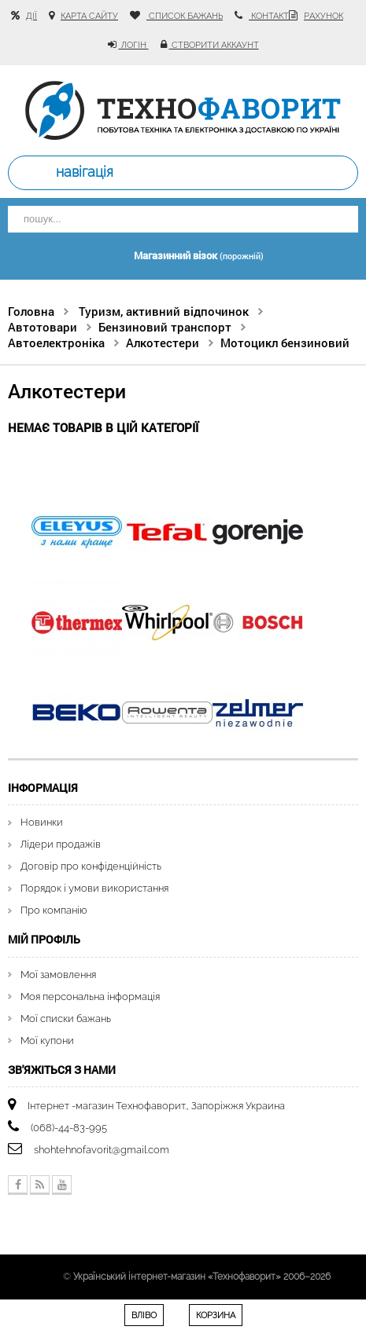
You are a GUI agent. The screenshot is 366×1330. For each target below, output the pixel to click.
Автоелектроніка (56, 342)
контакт (269, 16)
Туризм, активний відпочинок (164, 311)
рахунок (323, 16)
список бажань (184, 16)
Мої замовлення (58, 974)
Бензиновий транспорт (164, 327)
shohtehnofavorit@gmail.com (101, 1150)
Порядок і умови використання (94, 888)
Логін (134, 45)
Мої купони (47, 1040)
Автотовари (42, 327)
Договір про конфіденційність (90, 866)
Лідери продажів (60, 844)
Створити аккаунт (214, 45)
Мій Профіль (44, 939)
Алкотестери (162, 342)
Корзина (215, 1315)
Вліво (144, 1315)
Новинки (41, 822)
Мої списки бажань (65, 1018)
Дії (31, 16)
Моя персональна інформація (90, 996)
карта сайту (89, 16)
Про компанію (53, 910)
